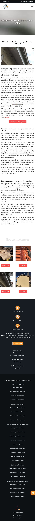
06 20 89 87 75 (6, 1)
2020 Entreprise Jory (17, 512)
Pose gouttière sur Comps (17, 428)
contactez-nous (17, 104)
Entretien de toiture (17, 445)
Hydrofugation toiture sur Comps (17, 468)
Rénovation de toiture (17, 404)
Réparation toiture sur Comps (17, 416)
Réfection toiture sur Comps (17, 412)
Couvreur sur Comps (17, 387)
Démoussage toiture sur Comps (17, 452)
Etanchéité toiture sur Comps (17, 472)
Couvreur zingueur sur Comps (17, 391)
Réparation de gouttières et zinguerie (17, 425)
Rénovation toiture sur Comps (17, 408)
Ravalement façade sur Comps (17, 484)
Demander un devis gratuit (17, 122)
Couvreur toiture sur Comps (17, 399)
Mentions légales (17, 518)
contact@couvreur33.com (28, 1)
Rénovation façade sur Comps (17, 492)
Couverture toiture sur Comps (17, 420)
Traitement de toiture (17, 465)
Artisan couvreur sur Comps (17, 395)
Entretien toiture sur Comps (17, 456)
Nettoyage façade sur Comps (17, 488)
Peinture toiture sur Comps (17, 460)
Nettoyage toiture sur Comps (17, 448)
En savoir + (16, 265)
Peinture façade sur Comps (17, 496)
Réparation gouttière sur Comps (17, 436)
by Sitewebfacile (17, 515)
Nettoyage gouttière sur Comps (17, 432)
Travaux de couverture (17, 384)
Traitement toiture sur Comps (17, 476)
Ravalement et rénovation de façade (17, 481)
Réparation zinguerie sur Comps (17, 440)
